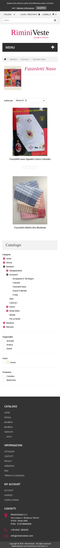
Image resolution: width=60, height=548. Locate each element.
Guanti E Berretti (20, 290)
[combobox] (30, 100)
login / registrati (30, 14)
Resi (6, 470)
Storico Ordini (11, 500)
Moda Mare (14, 310)
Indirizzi (8, 495)
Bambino (13, 59)
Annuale (10, 341)
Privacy (8, 461)
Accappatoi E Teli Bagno (23, 278)
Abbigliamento (15, 270)
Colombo (10, 376)
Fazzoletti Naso (39, 59)
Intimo (12, 306)
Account (8, 490)
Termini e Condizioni (14, 475)
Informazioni (13, 445)
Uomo (8, 258)
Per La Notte (14, 318)
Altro (11, 298)
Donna (9, 262)
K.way (15, 294)
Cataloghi (9, 451)
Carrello (49, 14)
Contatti (8, 456)
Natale (12, 314)
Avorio (11, 362)
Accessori (25, 59)
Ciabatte (16, 282)
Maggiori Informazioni (25, 8)
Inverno (10, 344)
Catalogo (10, 406)
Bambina (10, 323)
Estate (9, 348)
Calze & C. (13, 302)
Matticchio (11, 380)
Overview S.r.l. (42, 546)
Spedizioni (9, 466)
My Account (12, 484)
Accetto (41, 8)
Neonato (10, 327)
